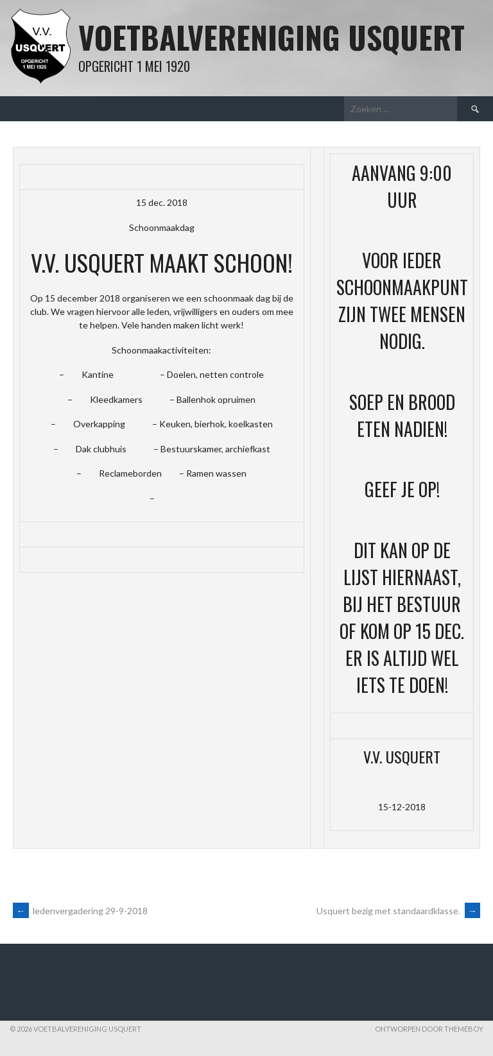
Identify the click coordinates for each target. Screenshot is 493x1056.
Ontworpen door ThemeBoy (429, 1029)
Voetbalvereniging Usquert (271, 37)
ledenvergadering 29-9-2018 (80, 910)
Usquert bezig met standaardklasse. (398, 910)
